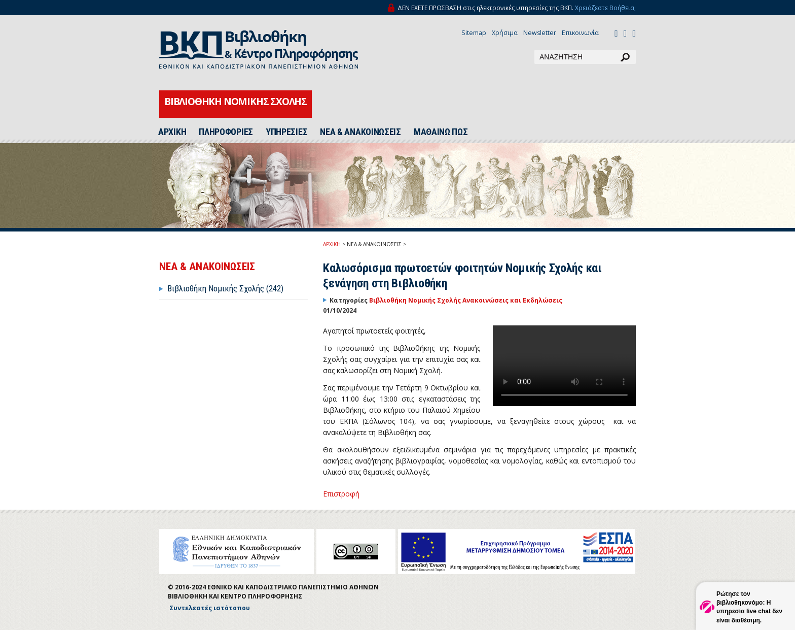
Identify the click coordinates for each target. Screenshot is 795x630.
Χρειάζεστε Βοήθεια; (605, 8)
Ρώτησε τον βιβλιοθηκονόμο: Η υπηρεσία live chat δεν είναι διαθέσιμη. (749, 606)
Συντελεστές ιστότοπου (209, 608)
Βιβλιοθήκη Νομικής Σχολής (415, 300)
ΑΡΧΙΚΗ (172, 132)
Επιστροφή (341, 494)
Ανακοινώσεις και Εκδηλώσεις (512, 300)
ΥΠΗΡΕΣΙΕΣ (286, 132)
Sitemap (473, 32)
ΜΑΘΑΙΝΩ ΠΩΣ (441, 132)
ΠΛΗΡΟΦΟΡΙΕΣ (226, 132)
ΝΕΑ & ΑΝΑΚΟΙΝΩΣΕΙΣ (360, 132)
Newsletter (539, 32)
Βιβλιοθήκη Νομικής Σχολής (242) (225, 288)
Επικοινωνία (580, 32)
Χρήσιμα (505, 32)
